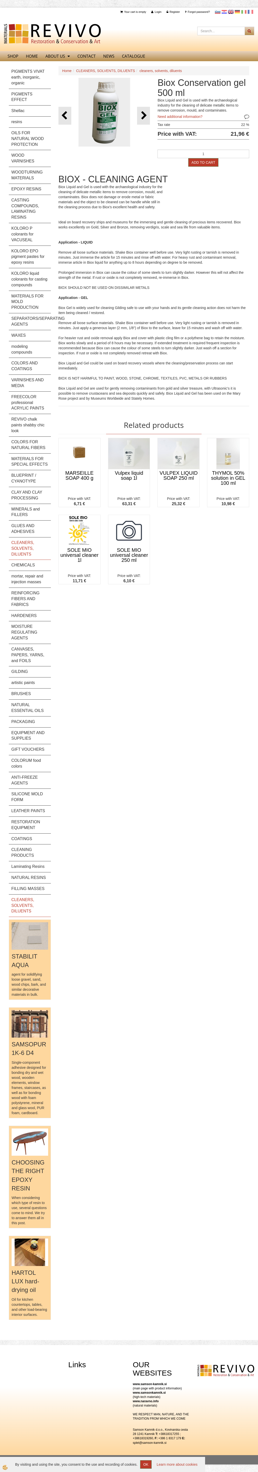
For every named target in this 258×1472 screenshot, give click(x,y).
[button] (143, 116)
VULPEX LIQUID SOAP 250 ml (178, 475)
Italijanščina (244, 12)
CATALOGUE (133, 56)
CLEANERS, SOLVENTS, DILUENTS (105, 71)
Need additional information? (179, 117)
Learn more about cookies (177, 1464)
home (32, 56)
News (108, 56)
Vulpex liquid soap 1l (129, 475)
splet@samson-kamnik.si (150, 1443)
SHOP (13, 56)
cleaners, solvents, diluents (161, 71)
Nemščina (237, 12)
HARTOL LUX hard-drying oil (25, 1281)
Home (67, 71)
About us (55, 56)
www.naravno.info (146, 1401)
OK (145, 1464)
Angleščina (231, 12)
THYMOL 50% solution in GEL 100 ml (228, 478)
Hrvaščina (224, 12)
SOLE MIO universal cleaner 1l (79, 555)
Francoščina (250, 12)
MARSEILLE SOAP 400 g (79, 475)
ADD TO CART (203, 162)
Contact (86, 56)
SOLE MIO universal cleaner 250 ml (129, 555)
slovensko (217, 12)
